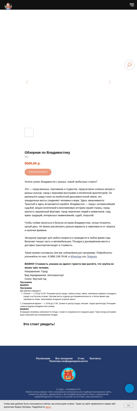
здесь (48, 407)
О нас (81, 358)
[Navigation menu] (132, 4)
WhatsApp (76, 256)
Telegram (92, 256)
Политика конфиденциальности (68, 361)
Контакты (95, 358)
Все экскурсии (64, 358)
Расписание (43, 358)
